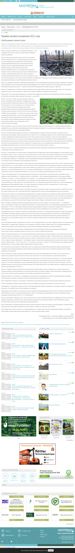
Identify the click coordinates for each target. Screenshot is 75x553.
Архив (34, 17)
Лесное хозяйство (6, 20)
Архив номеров (11, 27)
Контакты (24, 535)
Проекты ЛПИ (27, 17)
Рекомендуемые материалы (20, 20)
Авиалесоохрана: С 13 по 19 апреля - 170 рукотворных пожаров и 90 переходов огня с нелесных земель (23, 367)
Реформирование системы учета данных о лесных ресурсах (60, 385)
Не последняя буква (54, 405)
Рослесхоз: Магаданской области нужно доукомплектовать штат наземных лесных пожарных (22, 336)
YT (11, 541)
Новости (20, 17)
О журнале (41, 17)
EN (11, 1)
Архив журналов (10, 535)
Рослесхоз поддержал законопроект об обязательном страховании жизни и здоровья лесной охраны (23, 387)
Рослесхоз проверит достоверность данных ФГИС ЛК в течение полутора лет (23, 408)
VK (16, 1)
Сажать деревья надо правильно (57, 344)
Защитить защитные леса (55, 333)
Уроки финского (53, 374)
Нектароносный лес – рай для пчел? (58, 395)
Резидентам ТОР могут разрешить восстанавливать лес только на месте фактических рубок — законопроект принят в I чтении (23, 398)
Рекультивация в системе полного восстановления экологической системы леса (60, 354)
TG (19, 1)
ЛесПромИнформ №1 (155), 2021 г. (30, 27)
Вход (5, 1)
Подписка (8, 531)
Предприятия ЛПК (14, 480)
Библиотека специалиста (5, 481)
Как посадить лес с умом (55, 364)
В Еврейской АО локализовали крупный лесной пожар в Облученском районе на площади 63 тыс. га (23, 377)
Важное (42, 530)
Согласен (51, 550)
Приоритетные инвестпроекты (23, 481)
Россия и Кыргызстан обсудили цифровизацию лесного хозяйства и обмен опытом (23, 356)
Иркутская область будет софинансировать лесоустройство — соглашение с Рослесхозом (23, 346)
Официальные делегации (32, 481)
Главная (3, 17)
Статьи (18, 27)
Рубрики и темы (11, 17)
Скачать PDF (44, 437)
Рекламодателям (50, 17)
